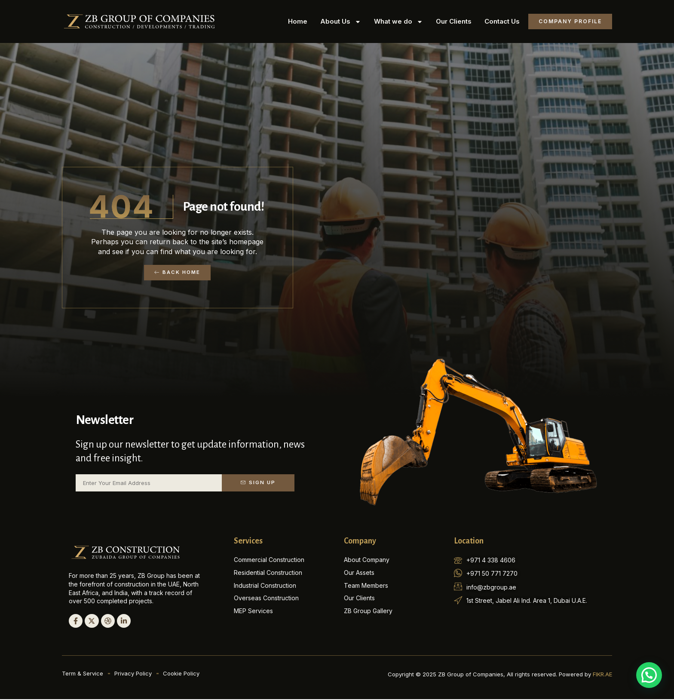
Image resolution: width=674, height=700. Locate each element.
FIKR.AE (602, 675)
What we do (398, 21)
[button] (649, 675)
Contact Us (502, 21)
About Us (340, 21)
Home (297, 21)
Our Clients (454, 21)
